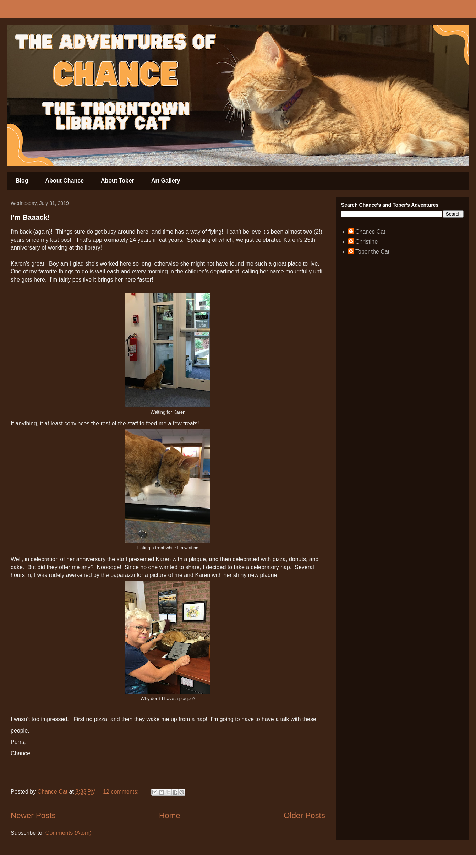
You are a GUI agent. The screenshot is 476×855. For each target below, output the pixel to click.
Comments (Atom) (68, 833)
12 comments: (121, 792)
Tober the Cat (372, 252)
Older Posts (304, 815)
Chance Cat (370, 232)
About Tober (117, 181)
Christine (366, 242)
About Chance (64, 181)
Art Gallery (165, 181)
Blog (22, 181)
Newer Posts (33, 815)
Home (169, 815)
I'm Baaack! (30, 217)
